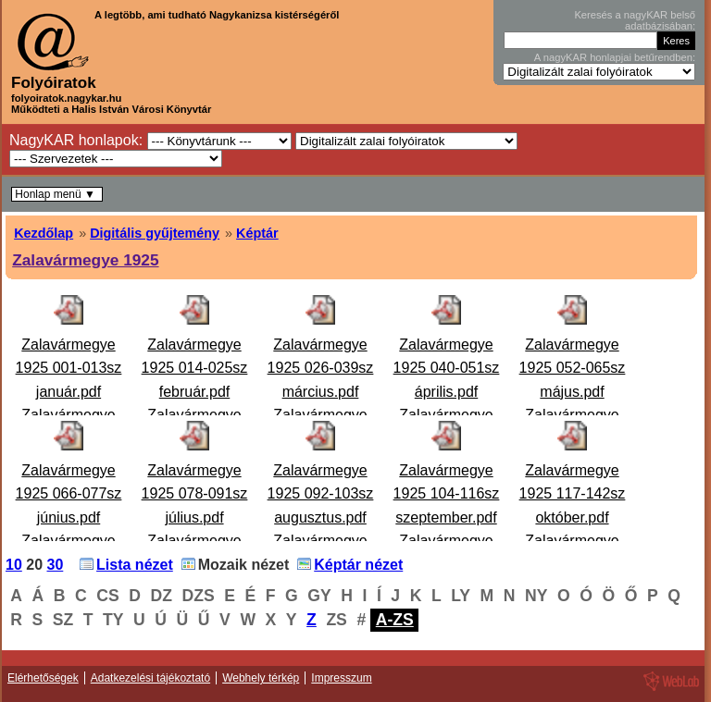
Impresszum (341, 677)
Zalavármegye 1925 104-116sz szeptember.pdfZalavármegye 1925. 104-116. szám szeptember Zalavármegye (446, 541)
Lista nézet (134, 565)
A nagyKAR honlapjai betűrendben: (614, 57)
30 (55, 565)
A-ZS (395, 619)
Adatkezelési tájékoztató (150, 677)
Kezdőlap (43, 233)
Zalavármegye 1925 (85, 260)
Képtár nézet (358, 565)
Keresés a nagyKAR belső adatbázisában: (634, 20)
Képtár (257, 233)
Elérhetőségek (43, 677)
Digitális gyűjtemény (154, 233)
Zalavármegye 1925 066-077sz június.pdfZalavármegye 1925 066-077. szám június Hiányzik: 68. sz (68, 541)
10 (14, 565)
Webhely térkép (260, 677)
